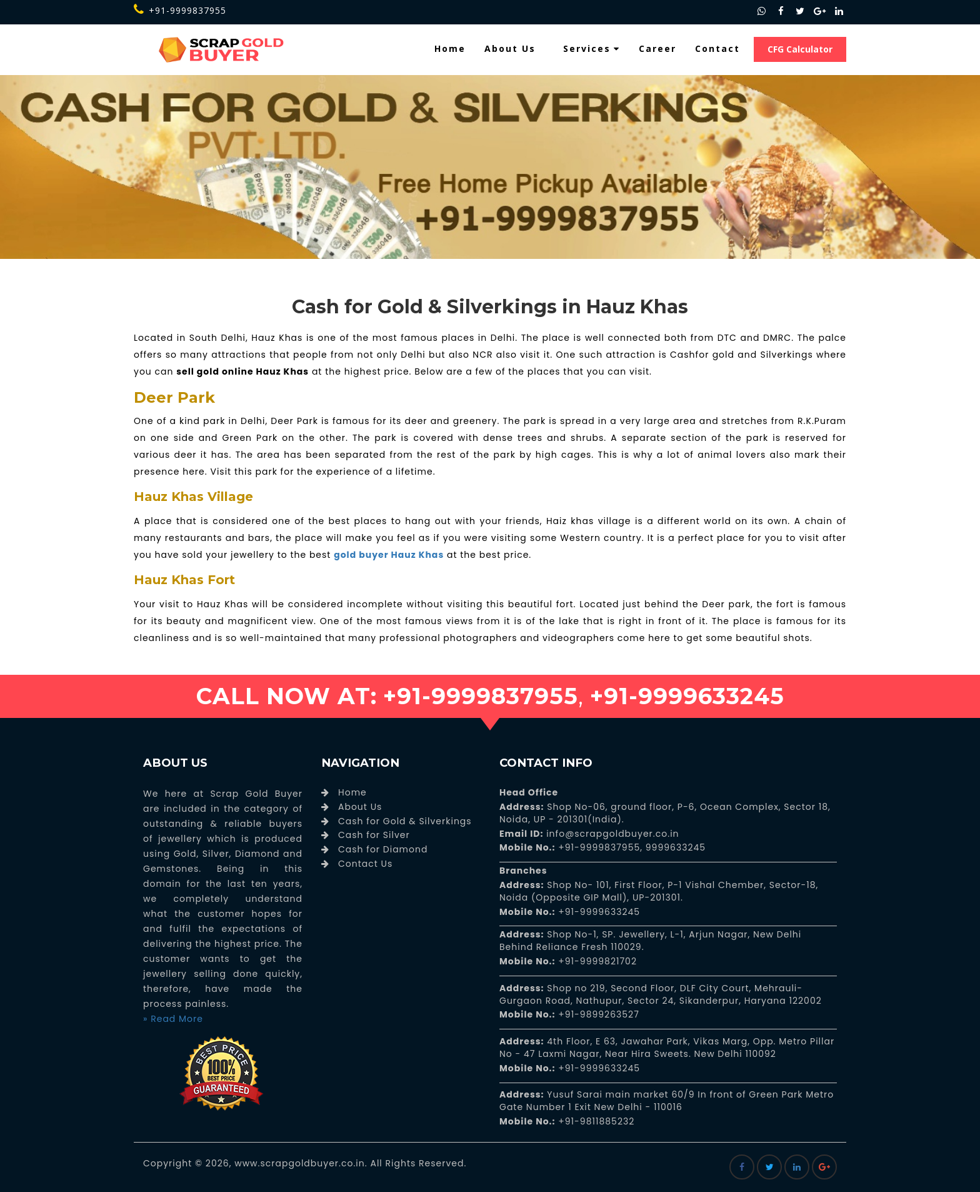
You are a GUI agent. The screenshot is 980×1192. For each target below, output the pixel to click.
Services (591, 48)
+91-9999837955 (180, 10)
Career (657, 48)
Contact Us (365, 863)
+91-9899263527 (598, 1014)
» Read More (173, 1019)
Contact (717, 48)
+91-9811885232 (595, 1121)
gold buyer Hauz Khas (389, 554)
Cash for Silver (374, 835)
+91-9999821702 (596, 961)
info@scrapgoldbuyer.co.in (611, 833)
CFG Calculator (800, 49)
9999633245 (674, 847)
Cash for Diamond (383, 849)
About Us (510, 48)
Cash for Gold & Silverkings (405, 821)
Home (450, 48)
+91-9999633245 (598, 912)
